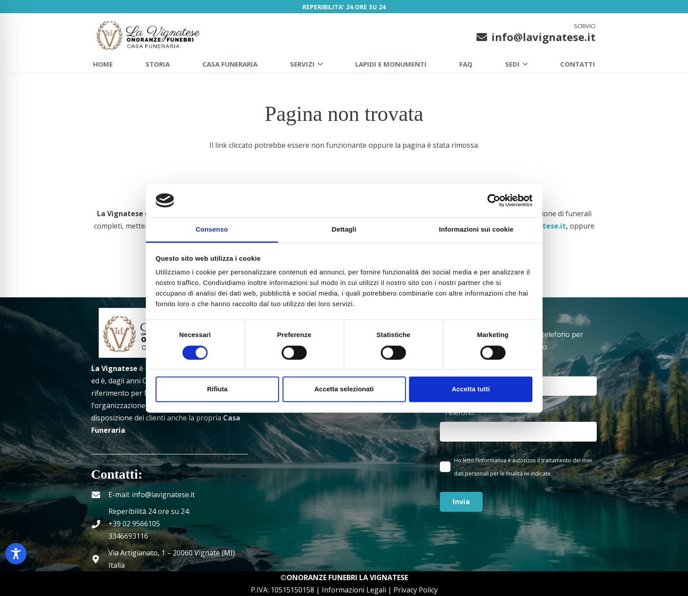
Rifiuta (217, 389)
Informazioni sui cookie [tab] (476, 229)
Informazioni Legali (354, 590)
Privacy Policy (416, 590)
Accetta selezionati (344, 389)
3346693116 (128, 536)
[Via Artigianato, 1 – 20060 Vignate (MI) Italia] (100, 559)
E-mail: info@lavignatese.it (151, 494)
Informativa (492, 460)
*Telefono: (518, 424)
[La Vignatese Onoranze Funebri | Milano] (149, 34)
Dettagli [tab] (344, 229)
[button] (319, 64)
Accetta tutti (471, 389)
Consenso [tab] (212, 229)
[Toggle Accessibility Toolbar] (15, 553)
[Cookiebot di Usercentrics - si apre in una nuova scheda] (493, 200)
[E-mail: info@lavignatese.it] (100, 495)
